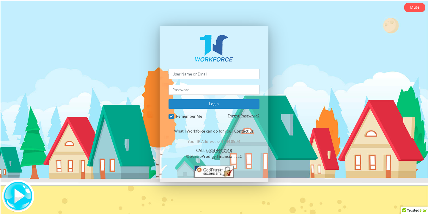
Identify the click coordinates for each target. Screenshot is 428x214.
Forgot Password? (243, 116)
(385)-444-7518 (219, 150)
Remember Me (185, 116)
